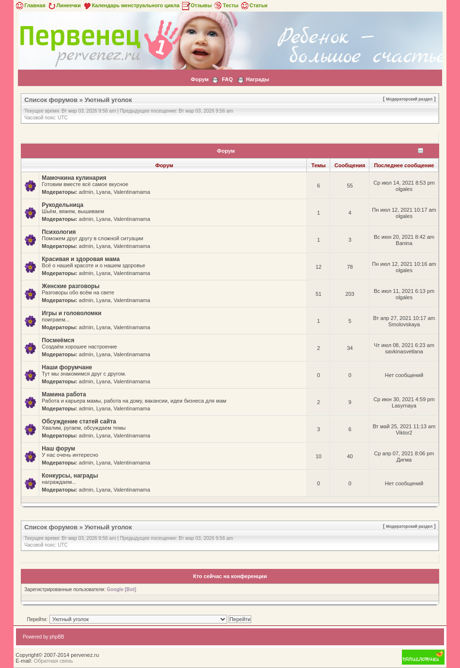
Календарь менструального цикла (131, 5)
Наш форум (58, 448)
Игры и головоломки (71, 313)
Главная (30, 5)
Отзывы (196, 5)
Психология (59, 232)
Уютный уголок (108, 99)
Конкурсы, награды (70, 475)
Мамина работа (64, 394)
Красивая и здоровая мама (81, 259)
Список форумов (50, 99)
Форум (200, 79)
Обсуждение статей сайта (79, 421)
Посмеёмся (58, 340)
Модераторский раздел (409, 99)
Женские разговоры (70, 286)
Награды (257, 79)
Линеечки (64, 5)
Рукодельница (62, 205)
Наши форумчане (67, 367)
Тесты (225, 5)
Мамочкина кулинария (74, 177)
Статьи (253, 5)
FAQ (227, 79)
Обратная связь (53, 661)
